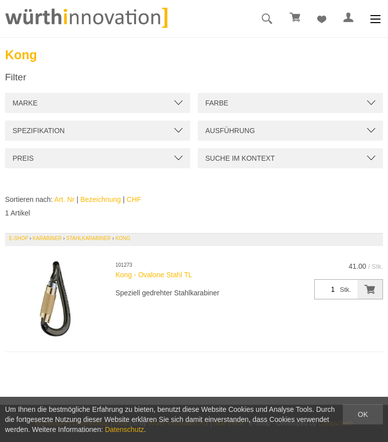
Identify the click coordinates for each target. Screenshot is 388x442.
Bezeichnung (100, 199)
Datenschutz (124, 429)
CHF (133, 199)
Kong (122, 238)
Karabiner (47, 238)
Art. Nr (64, 199)
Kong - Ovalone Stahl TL (153, 275)
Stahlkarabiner (88, 238)
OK (363, 414)
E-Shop (18, 238)
